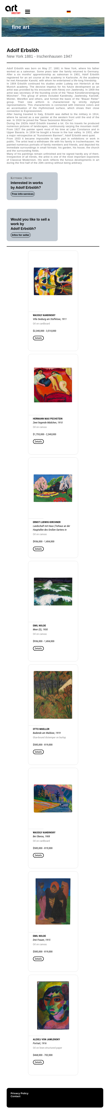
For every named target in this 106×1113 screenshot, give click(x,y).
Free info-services (23, 193)
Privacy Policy (19, 1093)
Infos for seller (20, 235)
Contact (15, 1096)
